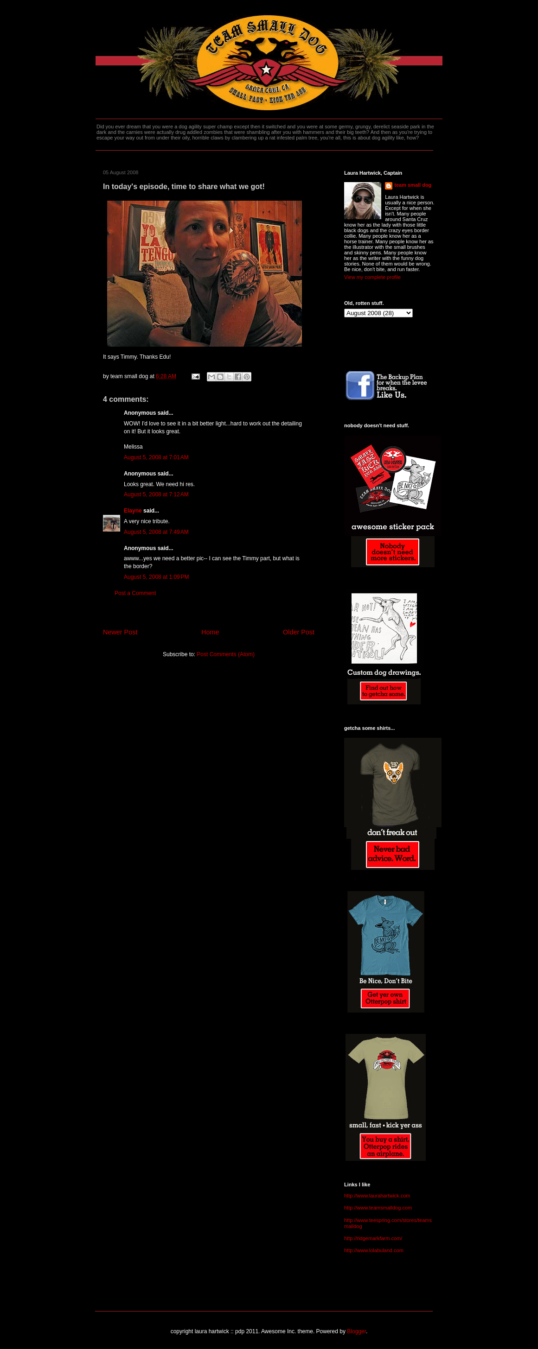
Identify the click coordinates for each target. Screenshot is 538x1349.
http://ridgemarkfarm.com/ (373, 1238)
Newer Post (120, 632)
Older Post (298, 632)
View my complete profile (372, 277)
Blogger (356, 1331)
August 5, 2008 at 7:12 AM (156, 494)
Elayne (133, 510)
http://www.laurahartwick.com (377, 1195)
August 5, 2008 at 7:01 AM (156, 457)
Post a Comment (135, 593)
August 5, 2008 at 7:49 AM (156, 532)
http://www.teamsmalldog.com (378, 1207)
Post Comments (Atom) (226, 654)
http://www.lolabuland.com (374, 1250)
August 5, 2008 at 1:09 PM (156, 577)
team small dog (412, 185)
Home (210, 632)
